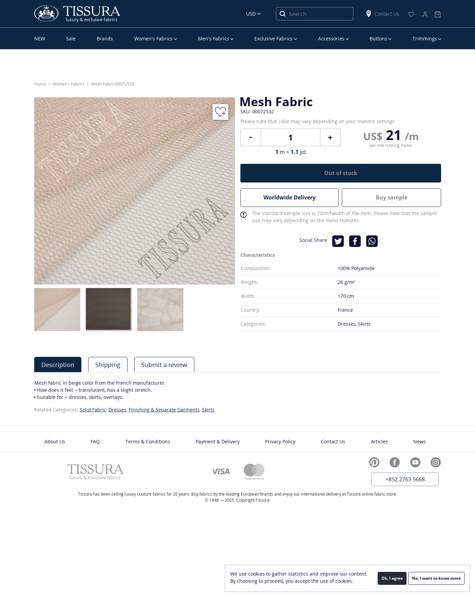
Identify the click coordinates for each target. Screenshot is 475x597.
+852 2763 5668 (405, 479)
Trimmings (425, 38)
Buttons (378, 38)
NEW (39, 38)
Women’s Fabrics (153, 38)
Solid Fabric (93, 409)
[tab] (57, 364)
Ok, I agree (392, 578)
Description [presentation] (57, 365)
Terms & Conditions (147, 441)
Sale (71, 38)
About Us (54, 441)
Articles (379, 441)
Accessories (331, 38)
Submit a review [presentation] (164, 365)
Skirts (208, 409)
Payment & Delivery (218, 441)
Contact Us (382, 13)
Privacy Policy (280, 441)
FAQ (95, 441)
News (419, 441)
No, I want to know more (436, 578)
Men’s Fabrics (213, 38)
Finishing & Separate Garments (164, 409)
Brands (105, 38)
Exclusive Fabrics (273, 38)
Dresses (117, 409)
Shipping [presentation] (107, 365)
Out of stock (340, 173)
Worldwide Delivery (289, 197)
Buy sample (392, 197)
